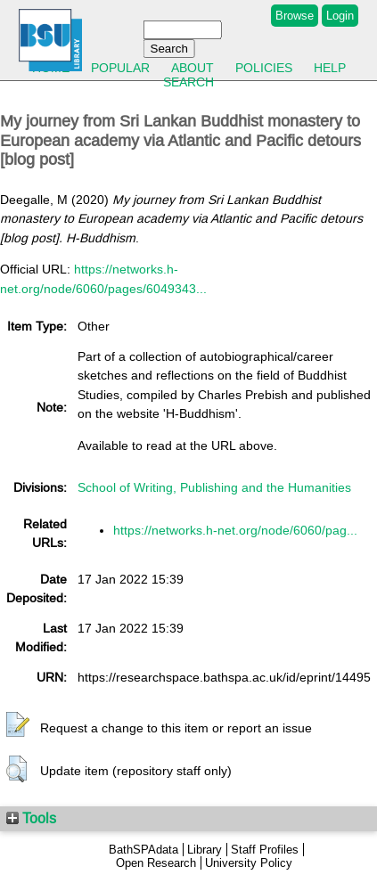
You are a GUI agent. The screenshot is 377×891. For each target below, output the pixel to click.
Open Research (156, 863)
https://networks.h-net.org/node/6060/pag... (235, 530)
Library (204, 849)
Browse (294, 15)
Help (330, 68)
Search (188, 82)
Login (340, 15)
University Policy (248, 863)
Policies (263, 68)
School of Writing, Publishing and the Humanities (214, 487)
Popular (120, 68)
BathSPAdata (143, 849)
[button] (17, 725)
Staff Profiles (265, 849)
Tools (31, 818)
